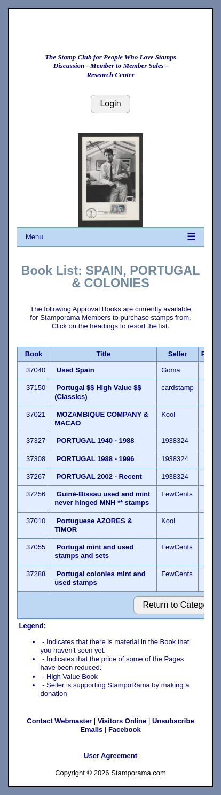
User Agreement (110, 756)
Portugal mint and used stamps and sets (93, 551)
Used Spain (75, 370)
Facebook (124, 729)
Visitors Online (122, 721)
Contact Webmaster (59, 721)
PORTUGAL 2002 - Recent (99, 476)
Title (103, 354)
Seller (177, 354)
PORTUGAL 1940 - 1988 (96, 441)
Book (34, 354)
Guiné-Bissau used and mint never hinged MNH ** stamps (102, 498)
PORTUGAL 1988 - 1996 (96, 459)
